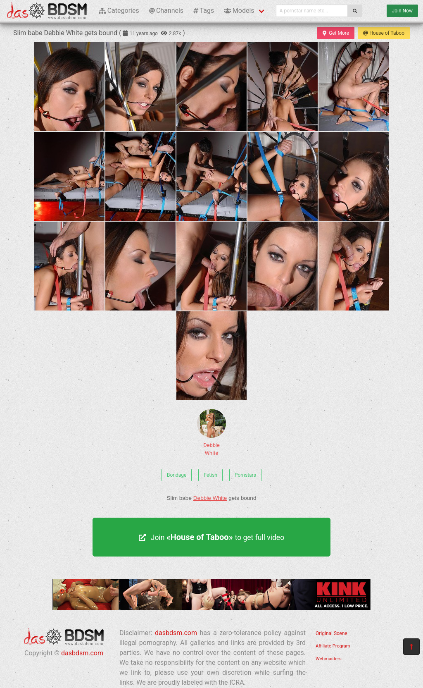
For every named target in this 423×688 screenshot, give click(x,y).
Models (239, 10)
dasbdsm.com (82, 653)
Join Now (402, 11)
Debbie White (211, 432)
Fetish (210, 475)
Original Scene (331, 633)
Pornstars (245, 475)
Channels (166, 10)
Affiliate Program (333, 646)
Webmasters (329, 659)
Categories (119, 10)
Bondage (176, 475)
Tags (203, 10)
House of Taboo (383, 33)
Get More (336, 33)
